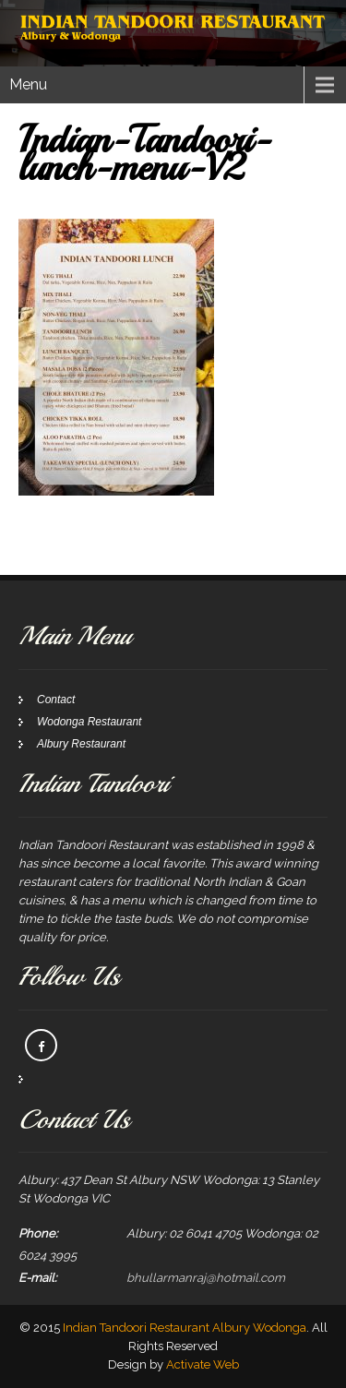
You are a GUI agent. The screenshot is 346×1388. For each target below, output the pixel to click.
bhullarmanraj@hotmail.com (205, 1278)
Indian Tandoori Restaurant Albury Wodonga (184, 1327)
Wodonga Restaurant (89, 721)
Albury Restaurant (81, 743)
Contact (56, 699)
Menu (28, 84)
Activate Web (202, 1364)
